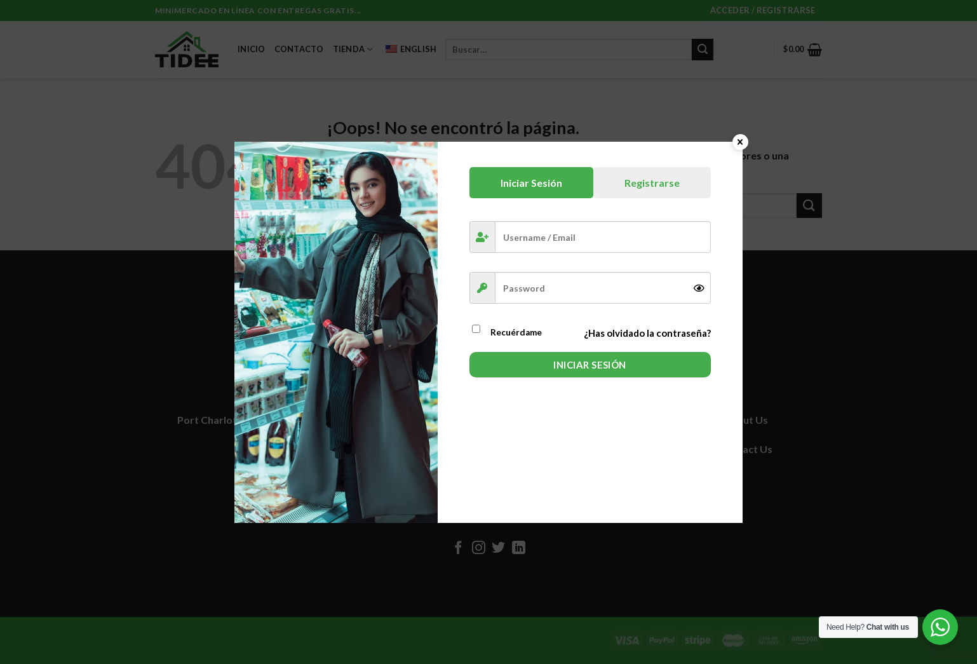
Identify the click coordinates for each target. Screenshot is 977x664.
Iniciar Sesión (589, 364)
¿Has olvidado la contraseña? (647, 333)
